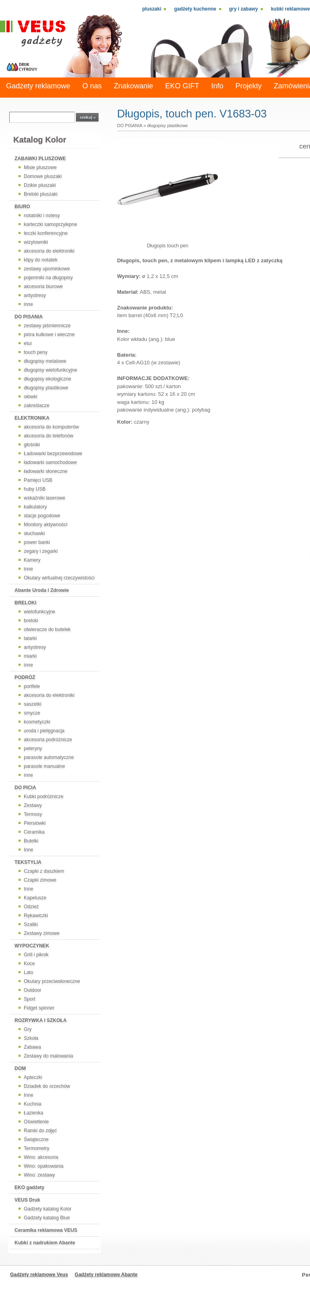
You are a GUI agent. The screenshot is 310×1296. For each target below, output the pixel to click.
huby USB (35, 489)
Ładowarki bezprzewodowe (53, 453)
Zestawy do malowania (48, 1056)
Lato (28, 972)
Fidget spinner (39, 1008)
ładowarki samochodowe (50, 462)
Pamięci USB (38, 480)
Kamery (32, 560)
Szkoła (31, 1038)
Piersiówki (35, 823)
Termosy (33, 814)
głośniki (32, 444)
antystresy (35, 295)
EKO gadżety (29, 1187)
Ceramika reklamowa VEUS (46, 1230)
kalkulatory (35, 507)
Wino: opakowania (43, 1166)
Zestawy (33, 805)
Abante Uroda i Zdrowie (42, 590)
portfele (32, 686)
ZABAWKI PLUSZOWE (40, 158)
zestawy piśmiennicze (47, 325)
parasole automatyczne (49, 757)
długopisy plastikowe (46, 388)
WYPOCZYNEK (32, 946)
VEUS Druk (27, 1200)
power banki (37, 542)
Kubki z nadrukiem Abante (45, 1243)
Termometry (36, 1148)
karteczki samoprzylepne (50, 224)
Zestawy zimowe (42, 933)
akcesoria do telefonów (48, 436)
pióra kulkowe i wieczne (49, 334)
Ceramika (34, 832)
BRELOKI (25, 603)
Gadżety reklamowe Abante (106, 1274)
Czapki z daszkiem (44, 871)
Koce (29, 963)
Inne (28, 850)
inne (28, 304)
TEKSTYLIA (28, 862)
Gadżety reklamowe (38, 86)
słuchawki (34, 533)
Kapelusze (35, 898)
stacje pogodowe (42, 515)
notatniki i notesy (42, 215)
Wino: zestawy (39, 1175)
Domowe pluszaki (43, 176)
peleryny (33, 748)
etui (27, 343)
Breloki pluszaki (40, 194)
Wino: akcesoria (41, 1157)
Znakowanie (133, 86)
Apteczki (33, 1077)
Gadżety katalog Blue (47, 1218)
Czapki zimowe (40, 880)
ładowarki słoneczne (45, 471)
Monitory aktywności (45, 524)
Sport (30, 999)
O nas (92, 86)
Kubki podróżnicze (43, 796)
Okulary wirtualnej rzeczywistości (59, 578)
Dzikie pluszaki (40, 185)
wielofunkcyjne (39, 612)
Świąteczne (36, 1139)
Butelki (31, 841)
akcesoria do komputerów (51, 427)
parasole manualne (44, 766)
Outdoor (32, 990)
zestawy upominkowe (47, 269)
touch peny (36, 352)
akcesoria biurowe (43, 286)
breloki (31, 620)
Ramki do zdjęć (40, 1130)
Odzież (31, 906)
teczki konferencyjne (46, 233)
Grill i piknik (36, 954)
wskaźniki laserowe (44, 498)
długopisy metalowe (45, 361)
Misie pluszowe (40, 167)
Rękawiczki (36, 915)
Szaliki (31, 924)
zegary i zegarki (41, 551)
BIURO (22, 206)
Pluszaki (151, 9)
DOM (20, 1068)
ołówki (30, 396)
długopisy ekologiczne (47, 379)
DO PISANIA (29, 317)
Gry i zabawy (243, 9)
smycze (32, 713)
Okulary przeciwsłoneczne (52, 981)
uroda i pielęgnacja (44, 731)
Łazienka (33, 1113)
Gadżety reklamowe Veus (39, 1274)
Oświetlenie (36, 1122)
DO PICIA (25, 787)
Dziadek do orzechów (47, 1086)
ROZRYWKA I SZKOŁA (41, 1020)
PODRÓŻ (25, 677)
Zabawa (32, 1047)
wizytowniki (36, 242)
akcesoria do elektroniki (49, 251)
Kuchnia (32, 1104)
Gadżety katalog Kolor (47, 1209)
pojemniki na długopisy (48, 277)
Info (217, 86)
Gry (27, 1029)
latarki (30, 638)
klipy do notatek (40, 260)
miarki (30, 656)
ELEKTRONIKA (32, 418)
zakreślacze (36, 405)
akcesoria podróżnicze (48, 739)
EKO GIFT (182, 86)
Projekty (248, 86)
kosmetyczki (37, 722)
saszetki (32, 704)
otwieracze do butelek (47, 629)
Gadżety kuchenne (195, 9)
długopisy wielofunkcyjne (50, 370)
